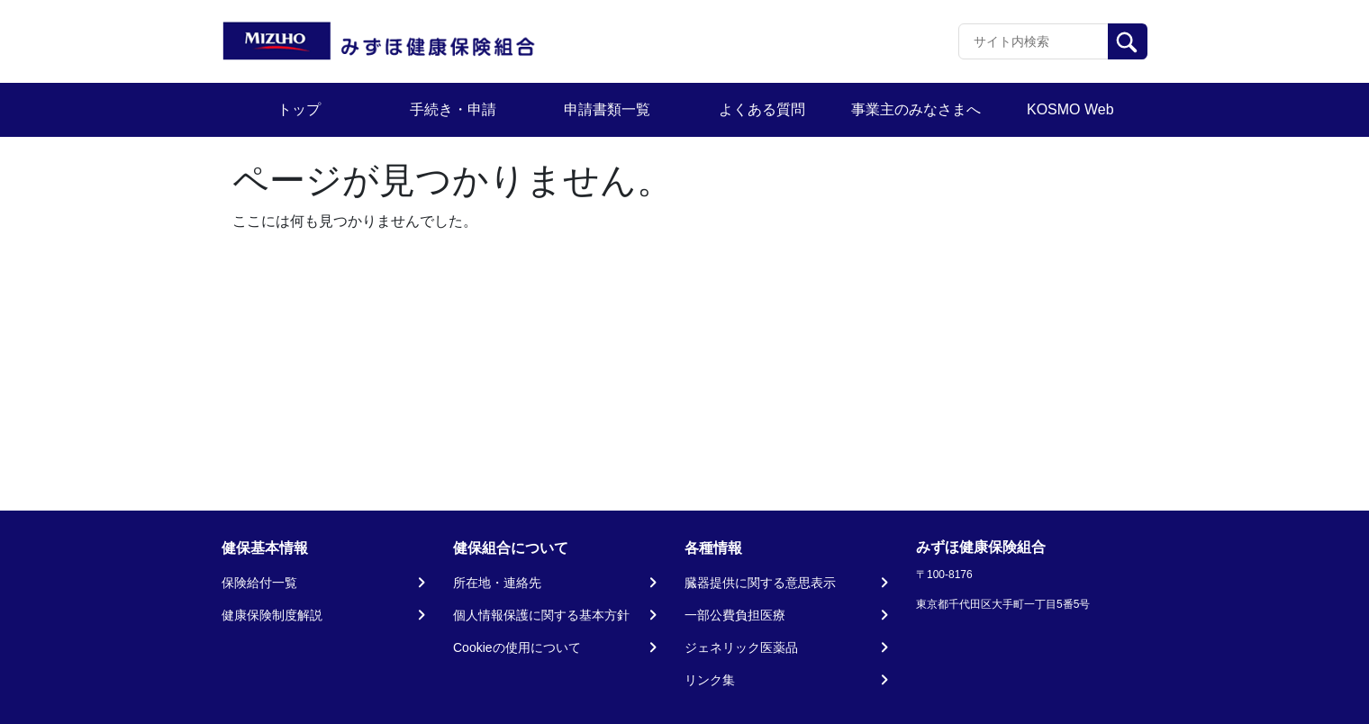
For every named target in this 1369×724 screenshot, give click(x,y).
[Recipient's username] (1033, 41)
